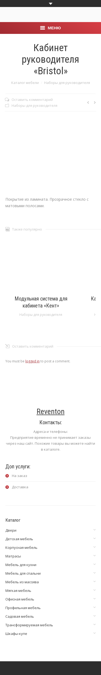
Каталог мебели (25, 82)
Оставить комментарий (32, 99)
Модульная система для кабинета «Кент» (41, 302)
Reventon (51, 411)
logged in (32, 361)
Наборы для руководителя (67, 82)
